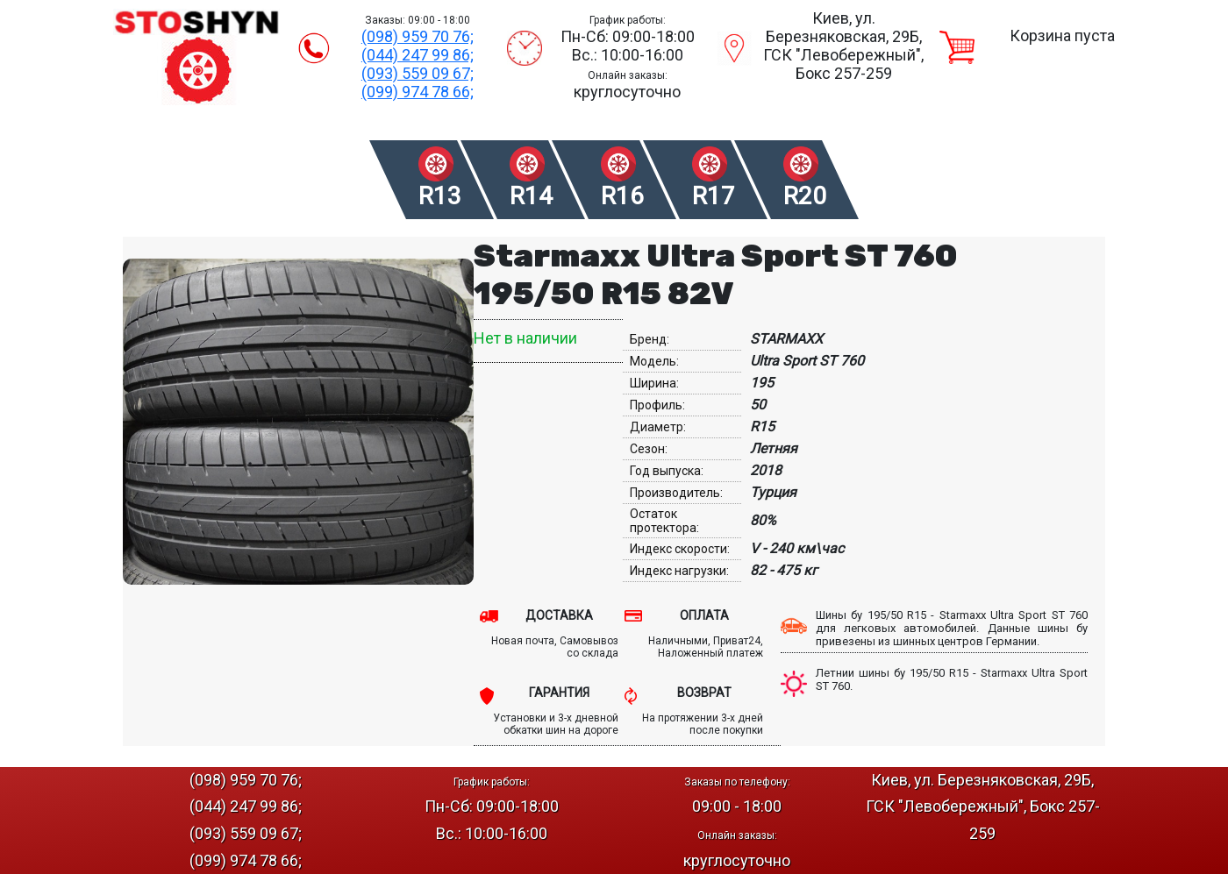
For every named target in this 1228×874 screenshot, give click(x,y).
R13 (439, 195)
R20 (804, 195)
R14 (531, 195)
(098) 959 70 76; (417, 36)
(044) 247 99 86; (417, 55)
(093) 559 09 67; (417, 73)
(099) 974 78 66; (417, 91)
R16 (622, 195)
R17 (713, 195)
